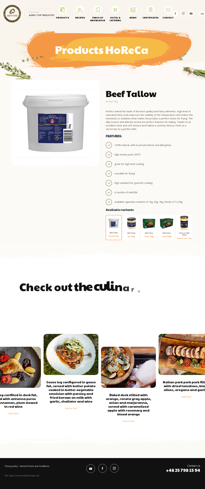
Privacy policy (11, 466)
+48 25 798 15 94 (183, 470)
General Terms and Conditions (34, 466)
